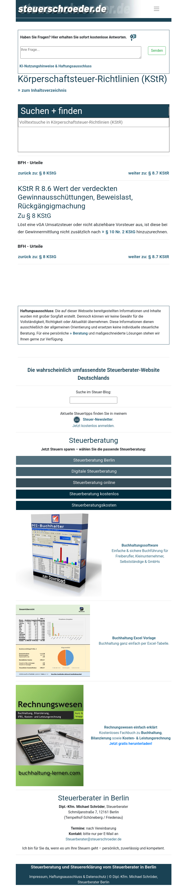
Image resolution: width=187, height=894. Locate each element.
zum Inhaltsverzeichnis (44, 90)
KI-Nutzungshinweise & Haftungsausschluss (56, 66)
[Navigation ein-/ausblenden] (156, 8)
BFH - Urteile (30, 162)
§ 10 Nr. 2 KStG (120, 231)
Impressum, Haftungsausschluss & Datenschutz (67, 877)
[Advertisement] (93, 140)
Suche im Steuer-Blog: (93, 392)
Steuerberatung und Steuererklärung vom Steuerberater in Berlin (93, 867)
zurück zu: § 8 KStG (37, 173)
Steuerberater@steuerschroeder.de (93, 839)
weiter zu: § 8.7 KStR (148, 173)
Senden (157, 50)
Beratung (80, 333)
